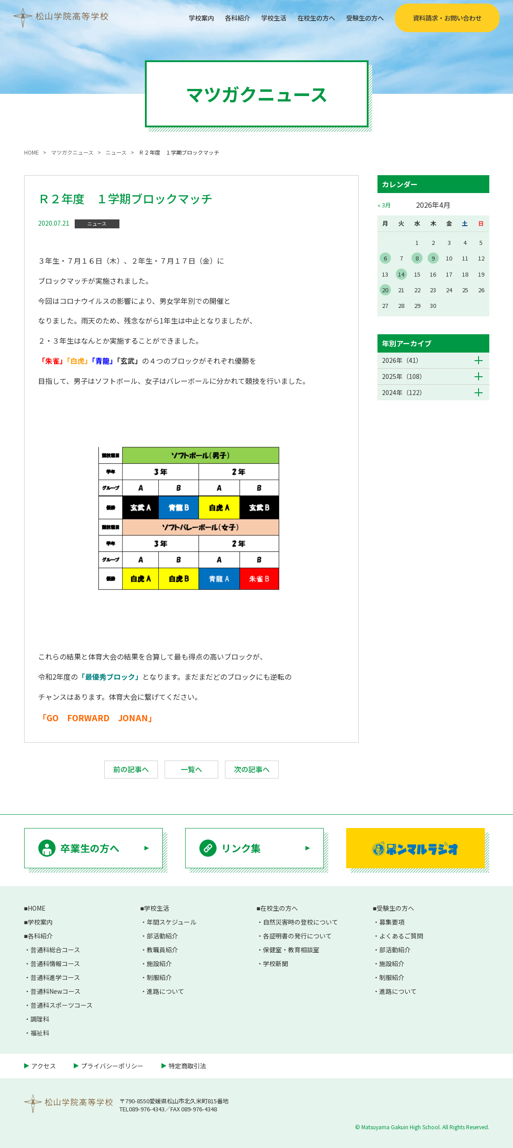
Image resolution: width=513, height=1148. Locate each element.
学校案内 (181, 17)
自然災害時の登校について (300, 921)
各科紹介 (221, 17)
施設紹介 (159, 963)
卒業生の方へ (89, 848)
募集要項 (391, 921)
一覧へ (191, 769)
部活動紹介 (162, 935)
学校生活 (261, 17)
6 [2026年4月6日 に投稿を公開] (385, 258)
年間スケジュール (171, 921)
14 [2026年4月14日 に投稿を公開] (401, 274)
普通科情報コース (55, 963)
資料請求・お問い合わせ (447, 18)
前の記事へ (131, 769)
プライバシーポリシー (112, 1065)
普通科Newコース (55, 991)
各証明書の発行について (297, 935)
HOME (37, 908)
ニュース (96, 223)
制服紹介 (159, 977)
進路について (165, 991)
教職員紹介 (162, 949)
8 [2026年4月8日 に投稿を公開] (417, 258)
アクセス (43, 1065)
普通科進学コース (55, 977)
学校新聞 (275, 963)
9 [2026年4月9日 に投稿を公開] (433, 258)
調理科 (39, 1018)
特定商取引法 (187, 1065)
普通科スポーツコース (61, 1005)
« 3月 (384, 205)
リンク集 (241, 848)
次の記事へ (252, 769)
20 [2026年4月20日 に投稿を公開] (385, 290)
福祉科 (39, 1032)
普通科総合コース (55, 949)
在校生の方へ (308, 17)
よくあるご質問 (401, 935)
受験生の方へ (362, 17)
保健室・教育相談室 (291, 949)
